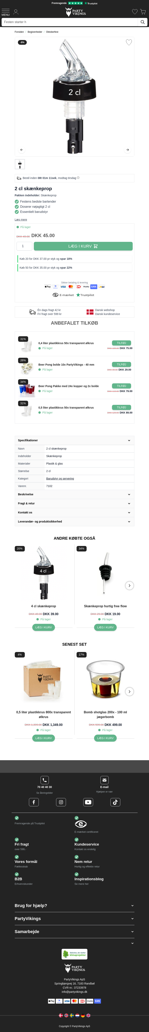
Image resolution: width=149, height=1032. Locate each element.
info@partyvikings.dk (74, 991)
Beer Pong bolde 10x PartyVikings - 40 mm (66, 364)
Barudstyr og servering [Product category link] (60, 478)
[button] (74, 905)
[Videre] (127, 149)
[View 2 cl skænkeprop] (20, 164)
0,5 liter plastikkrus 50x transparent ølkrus (66, 407)
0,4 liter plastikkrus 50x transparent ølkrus (66, 343)
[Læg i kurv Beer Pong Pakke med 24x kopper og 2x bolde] (121, 385)
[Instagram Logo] (61, 802)
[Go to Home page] (75, 11)
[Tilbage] (21, 149)
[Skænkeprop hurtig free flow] (105, 627)
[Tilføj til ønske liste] (129, 42)
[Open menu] (6, 12)
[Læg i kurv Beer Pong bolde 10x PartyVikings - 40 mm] (121, 364)
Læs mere (21, 219)
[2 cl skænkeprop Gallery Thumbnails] (20, 164)
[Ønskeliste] (135, 11)
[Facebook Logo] (34, 802)
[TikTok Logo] (115, 802)
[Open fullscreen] (74, 96)
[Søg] (142, 22)
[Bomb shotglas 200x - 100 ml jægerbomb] (105, 738)
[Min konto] (16, 11)
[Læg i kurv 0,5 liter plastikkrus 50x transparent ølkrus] (121, 407)
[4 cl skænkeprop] (43, 627)
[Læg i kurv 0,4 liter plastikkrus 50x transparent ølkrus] (121, 343)
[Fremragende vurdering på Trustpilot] (74, 3)
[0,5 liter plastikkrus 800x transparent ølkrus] (43, 738)
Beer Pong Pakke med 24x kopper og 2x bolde (68, 386)
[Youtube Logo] (88, 802)
